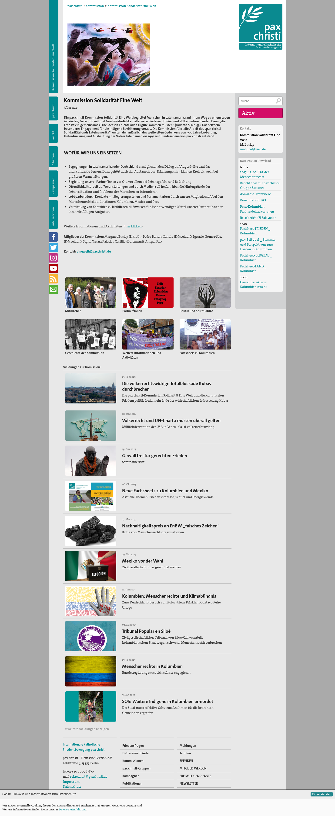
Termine (185, 753)
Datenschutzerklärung (72, 809)
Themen (53, 159)
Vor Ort (53, 135)
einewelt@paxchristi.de (94, 251)
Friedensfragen (133, 745)
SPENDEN (186, 761)
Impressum (71, 781)
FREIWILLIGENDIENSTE (195, 776)
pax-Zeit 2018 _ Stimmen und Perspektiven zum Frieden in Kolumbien (258, 244)
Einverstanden (321, 794)
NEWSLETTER (189, 783)
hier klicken (133, 226)
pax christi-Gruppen (136, 768)
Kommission (94, 6)
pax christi (75, 6)
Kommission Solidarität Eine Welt (131, 6)
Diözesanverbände (135, 753)
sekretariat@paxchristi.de (88, 776)
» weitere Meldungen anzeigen (87, 729)
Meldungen (188, 745)
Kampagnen (53, 185)
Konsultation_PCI (253, 200)
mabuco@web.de (253, 149)
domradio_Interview (255, 194)
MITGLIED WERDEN (193, 768)
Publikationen (53, 216)
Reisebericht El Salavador (258, 218)
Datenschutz (72, 786)
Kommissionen (133, 761)
